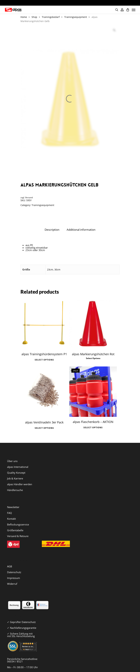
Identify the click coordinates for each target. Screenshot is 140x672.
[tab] (52, 230)
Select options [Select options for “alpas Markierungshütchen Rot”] (93, 358)
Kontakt (11, 513)
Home (23, 17)
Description (52, 230)
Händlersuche (15, 484)
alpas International (17, 461)
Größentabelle (15, 524)
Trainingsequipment (75, 17)
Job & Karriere (15, 473)
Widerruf (12, 578)
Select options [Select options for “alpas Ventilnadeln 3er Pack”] (44, 424)
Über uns (12, 455)
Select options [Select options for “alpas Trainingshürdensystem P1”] (44, 358)
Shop (34, 17)
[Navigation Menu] (133, 9)
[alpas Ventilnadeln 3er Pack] (44, 389)
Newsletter (13, 501)
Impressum (13, 572)
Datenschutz (14, 566)
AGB (9, 561)
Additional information (81, 230)
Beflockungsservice (18, 519)
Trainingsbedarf (51, 17)
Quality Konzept (16, 467)
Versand (29, 197)
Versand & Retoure (17, 530)
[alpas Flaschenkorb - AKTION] (93, 389)
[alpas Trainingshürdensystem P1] (44, 323)
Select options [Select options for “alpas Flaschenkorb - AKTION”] (93, 423)
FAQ (9, 507)
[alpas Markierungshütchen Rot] (93, 323)
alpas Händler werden (19, 478)
